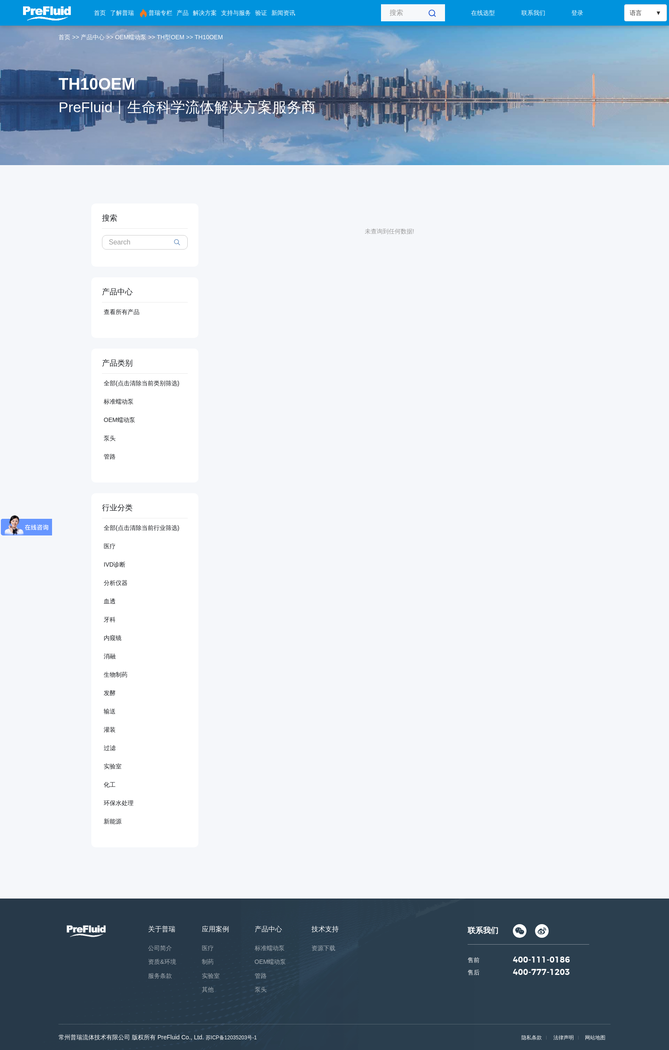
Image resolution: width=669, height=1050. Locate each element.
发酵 (110, 693)
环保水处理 (119, 803)
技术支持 (325, 929)
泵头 (110, 438)
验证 (261, 12)
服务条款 (160, 975)
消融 (110, 656)
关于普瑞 (161, 929)
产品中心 (93, 37)
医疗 (110, 546)
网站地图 (595, 1038)
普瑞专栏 (155, 13)
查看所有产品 (122, 312)
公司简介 (160, 948)
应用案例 (215, 929)
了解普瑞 (122, 12)
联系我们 (533, 12)
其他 (208, 989)
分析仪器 (116, 583)
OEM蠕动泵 (130, 37)
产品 (183, 12)
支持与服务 (236, 12)
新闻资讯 (283, 12)
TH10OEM (209, 37)
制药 (208, 961)
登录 (577, 12)
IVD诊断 (114, 564)
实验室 (113, 766)
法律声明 (563, 1038)
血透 (110, 601)
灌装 (110, 730)
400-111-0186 (541, 961)
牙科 (110, 619)
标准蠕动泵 (119, 401)
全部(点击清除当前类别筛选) (141, 383)
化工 (110, 785)
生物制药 (116, 675)
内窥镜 (113, 638)
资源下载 (323, 948)
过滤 (110, 748)
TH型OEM (171, 37)
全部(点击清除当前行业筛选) (141, 528)
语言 (636, 12)
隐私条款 (530, 1038)
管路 (110, 457)
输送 (110, 711)
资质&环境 (162, 961)
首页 (100, 12)
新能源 (113, 821)
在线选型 (483, 12)
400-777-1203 (541, 974)
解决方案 (205, 12)
